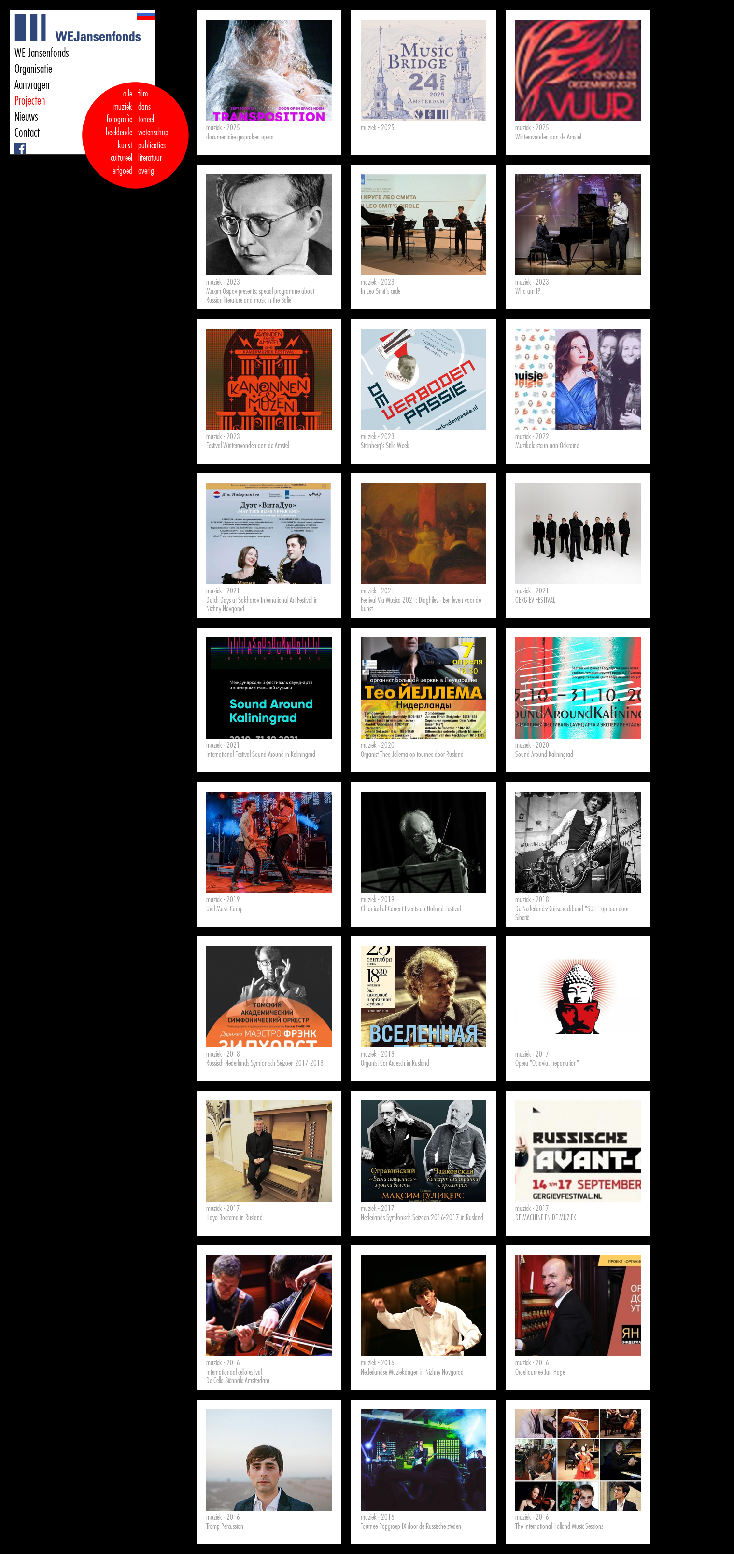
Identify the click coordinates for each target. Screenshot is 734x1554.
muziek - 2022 (532, 436)
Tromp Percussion (224, 1526)
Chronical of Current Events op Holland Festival (411, 909)
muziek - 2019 (223, 900)
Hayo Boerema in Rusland (234, 1218)
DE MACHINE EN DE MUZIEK (545, 1218)
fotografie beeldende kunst (119, 132)
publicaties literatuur (152, 152)
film (143, 93)
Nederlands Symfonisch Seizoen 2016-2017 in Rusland (422, 1218)
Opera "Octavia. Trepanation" (547, 1063)
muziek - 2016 (223, 1363)
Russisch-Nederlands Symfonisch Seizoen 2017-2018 (265, 1063)
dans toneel (146, 113)
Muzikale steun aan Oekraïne (547, 446)
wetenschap (153, 132)
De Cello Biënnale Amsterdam (237, 1381)
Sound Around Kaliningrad (544, 754)
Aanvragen (32, 85)
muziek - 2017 (532, 1054)
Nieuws (26, 117)
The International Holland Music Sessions (559, 1526)
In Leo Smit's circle (380, 291)
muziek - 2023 (223, 282)
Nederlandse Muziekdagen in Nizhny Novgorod (412, 1372)
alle (127, 93)
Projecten (29, 101)
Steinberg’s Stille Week (385, 446)
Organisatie (33, 69)
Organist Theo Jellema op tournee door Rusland (412, 754)
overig (146, 170)
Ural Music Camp (224, 909)
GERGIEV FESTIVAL (535, 600)
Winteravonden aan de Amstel (548, 137)
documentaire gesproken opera (240, 137)
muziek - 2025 (223, 128)
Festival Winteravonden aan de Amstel (247, 446)
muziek (122, 106)
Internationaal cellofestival (234, 1372)
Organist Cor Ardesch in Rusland (395, 1063)
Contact (27, 132)
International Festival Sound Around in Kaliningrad (260, 754)
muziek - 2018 (532, 900)
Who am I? (528, 291)
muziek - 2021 (223, 591)
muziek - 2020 (378, 745)
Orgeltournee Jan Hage (540, 1372)
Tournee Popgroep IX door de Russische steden (411, 1526)
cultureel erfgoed (121, 164)
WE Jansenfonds (41, 53)
